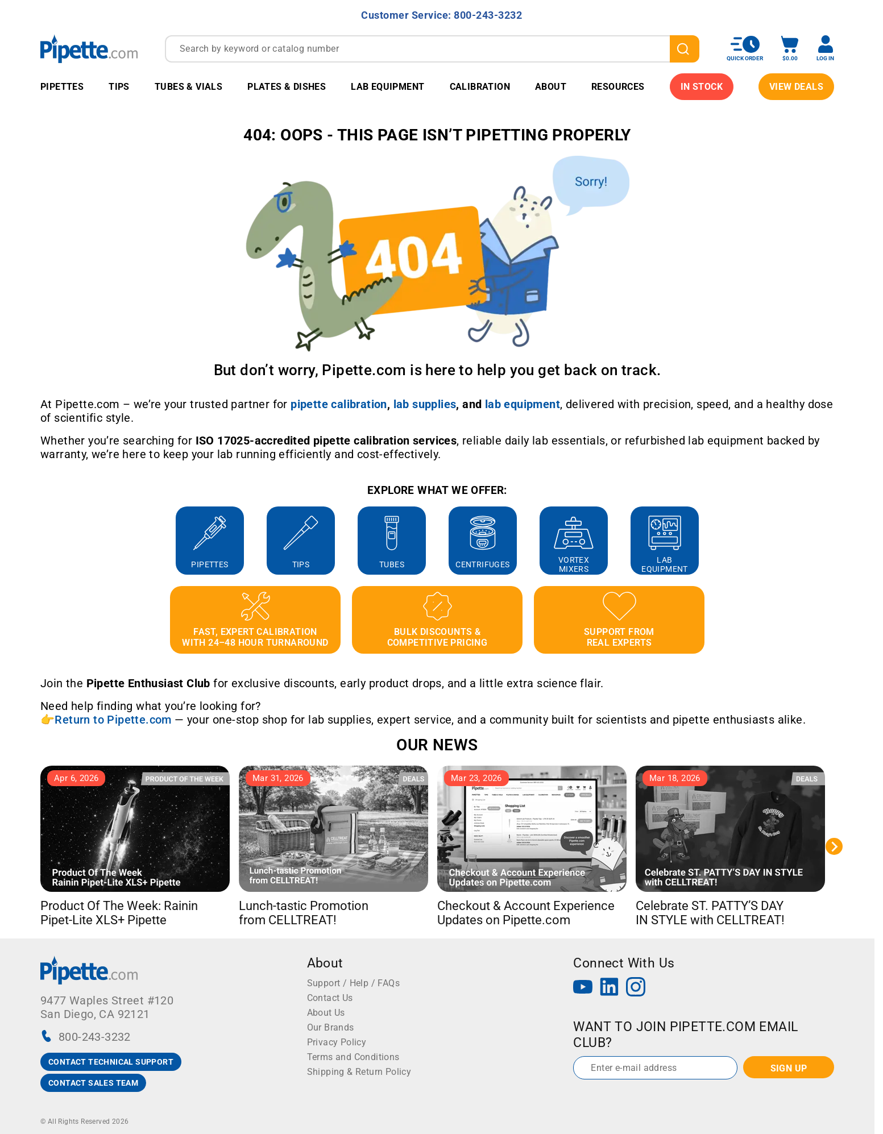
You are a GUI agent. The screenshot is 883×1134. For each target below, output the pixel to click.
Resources (618, 86)
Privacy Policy (337, 1042)
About (550, 86)
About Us (326, 1012)
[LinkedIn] (609, 988)
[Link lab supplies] (425, 404)
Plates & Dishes (286, 86)
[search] (684, 49)
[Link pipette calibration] (339, 404)
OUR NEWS (437, 745)
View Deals (796, 86)
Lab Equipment (387, 86)
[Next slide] (834, 846)
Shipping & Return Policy (359, 1071)
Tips (119, 86)
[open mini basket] (789, 48)
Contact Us (330, 997)
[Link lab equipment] (522, 404)
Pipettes (62, 86)
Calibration (480, 86)
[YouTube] (582, 988)
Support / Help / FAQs (353, 983)
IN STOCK (702, 86)
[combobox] (432, 49)
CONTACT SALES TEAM (93, 1082)
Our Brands (330, 1027)
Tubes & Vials (188, 86)
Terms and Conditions (353, 1057)
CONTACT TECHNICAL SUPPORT (110, 1061)
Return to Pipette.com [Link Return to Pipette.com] (113, 719)
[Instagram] (635, 988)
